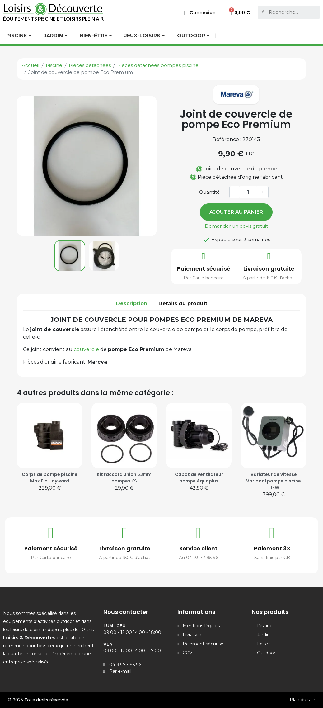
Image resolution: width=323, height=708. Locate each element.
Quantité (209, 192)
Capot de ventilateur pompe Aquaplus (199, 477)
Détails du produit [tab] (182, 303)
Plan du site (302, 699)
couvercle (87, 349)
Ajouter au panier (236, 212)
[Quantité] (248, 192)
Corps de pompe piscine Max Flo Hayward (49, 477)
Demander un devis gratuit (236, 226)
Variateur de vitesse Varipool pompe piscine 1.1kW (273, 481)
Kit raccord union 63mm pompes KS (124, 477)
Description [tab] (131, 303)
